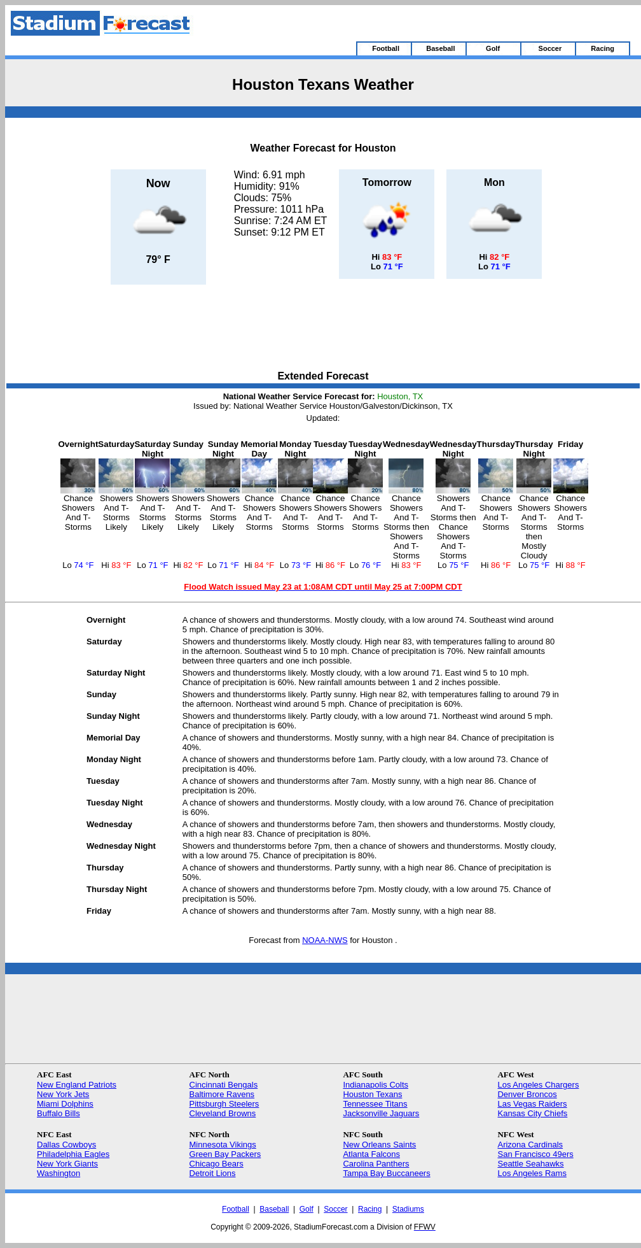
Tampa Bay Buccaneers (386, 1173)
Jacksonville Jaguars (381, 1113)
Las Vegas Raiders (532, 1104)
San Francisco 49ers (535, 1154)
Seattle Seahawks (530, 1163)
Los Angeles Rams (531, 1173)
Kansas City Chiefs (532, 1113)
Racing (370, 1209)
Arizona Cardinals (530, 1144)
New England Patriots (76, 1084)
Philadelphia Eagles (73, 1154)
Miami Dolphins (65, 1104)
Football (235, 1209)
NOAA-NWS (325, 940)
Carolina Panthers (376, 1163)
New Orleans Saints (379, 1144)
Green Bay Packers (225, 1154)
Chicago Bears (217, 1163)
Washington (58, 1173)
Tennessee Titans (375, 1104)
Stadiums (408, 1209)
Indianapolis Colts (375, 1084)
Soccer (335, 1209)
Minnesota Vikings (223, 1144)
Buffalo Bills (58, 1113)
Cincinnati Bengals (224, 1084)
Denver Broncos (526, 1094)
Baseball (274, 1209)
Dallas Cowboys (66, 1144)
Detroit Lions (213, 1173)
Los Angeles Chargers (538, 1084)
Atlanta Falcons (371, 1154)
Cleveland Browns (223, 1113)
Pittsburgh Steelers (224, 1104)
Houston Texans (372, 1094)
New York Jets (63, 1094)
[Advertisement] (323, 328)
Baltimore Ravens (222, 1094)
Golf (307, 1209)
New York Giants (67, 1163)
